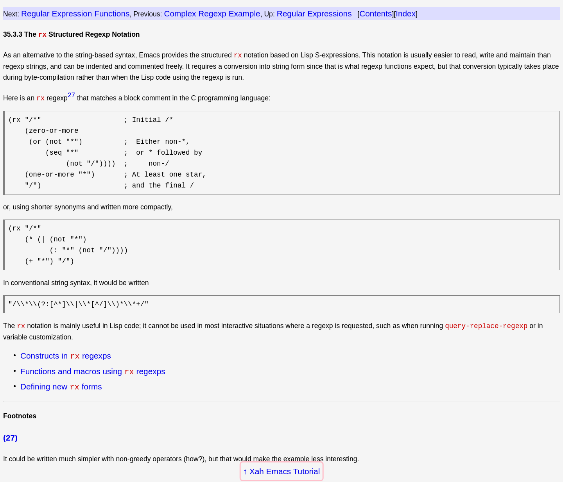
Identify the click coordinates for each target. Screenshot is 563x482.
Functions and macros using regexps (92, 370)
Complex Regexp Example (212, 13)
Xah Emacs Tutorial (284, 471)
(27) (10, 435)
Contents (375, 13)
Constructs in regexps (65, 355)
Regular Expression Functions (75, 13)
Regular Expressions (314, 13)
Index (406, 13)
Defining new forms (61, 384)
